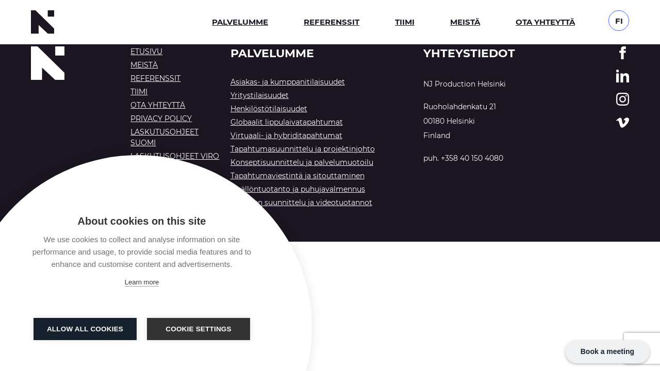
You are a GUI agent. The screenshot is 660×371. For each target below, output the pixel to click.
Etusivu (146, 51)
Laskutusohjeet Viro (174, 156)
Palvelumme (240, 22)
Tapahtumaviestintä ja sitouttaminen (297, 175)
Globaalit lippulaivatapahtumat (286, 122)
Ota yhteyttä (545, 22)
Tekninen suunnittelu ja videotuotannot (301, 202)
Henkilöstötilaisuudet (268, 108)
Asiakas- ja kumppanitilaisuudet (287, 82)
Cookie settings (199, 329)
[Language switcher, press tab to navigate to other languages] (618, 20)
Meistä (465, 22)
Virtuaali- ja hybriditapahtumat (286, 135)
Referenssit (331, 22)
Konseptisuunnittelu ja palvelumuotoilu (301, 162)
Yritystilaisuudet (259, 95)
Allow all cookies (85, 329)
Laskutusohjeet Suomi (164, 137)
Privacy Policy (161, 118)
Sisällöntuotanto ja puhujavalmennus (297, 189)
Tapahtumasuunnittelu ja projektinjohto (302, 149)
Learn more (142, 282)
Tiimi (405, 22)
